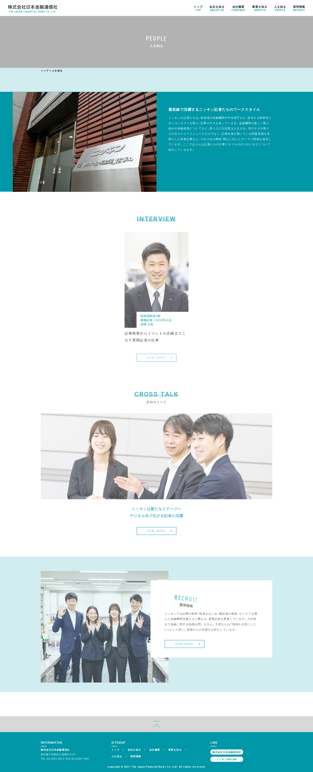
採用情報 (135, 756)
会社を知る (134, 749)
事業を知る (175, 749)
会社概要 (154, 749)
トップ (45, 70)
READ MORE (156, 536)
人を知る (116, 756)
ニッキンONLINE (226, 759)
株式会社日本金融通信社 (226, 752)
